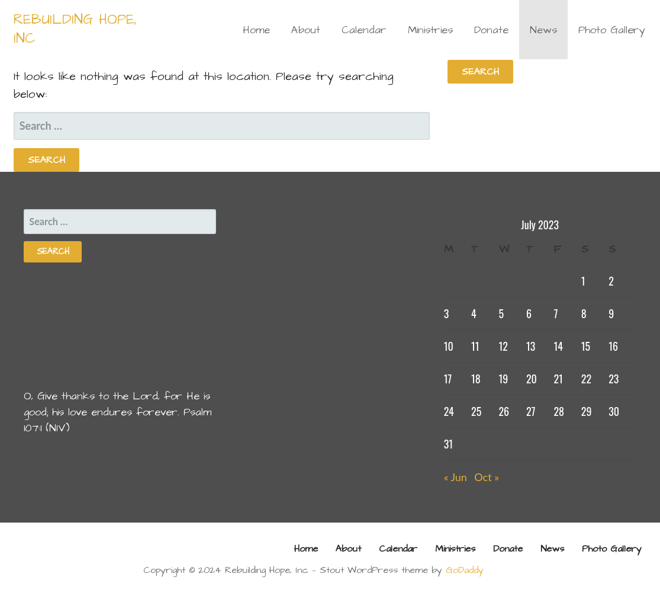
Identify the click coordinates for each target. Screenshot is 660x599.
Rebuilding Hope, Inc (75, 29)
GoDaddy (465, 569)
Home (256, 30)
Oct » (486, 476)
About (305, 30)
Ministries (430, 30)
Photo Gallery (611, 30)
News (543, 30)
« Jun (455, 476)
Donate (491, 30)
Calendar (364, 30)
